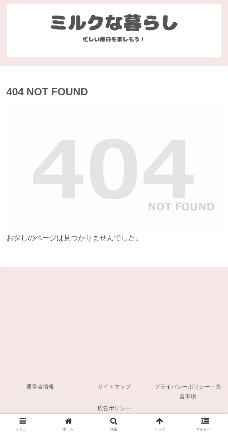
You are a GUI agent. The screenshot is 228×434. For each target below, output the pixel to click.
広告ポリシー (114, 408)
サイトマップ (114, 386)
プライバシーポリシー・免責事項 (187, 391)
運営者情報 (40, 386)
